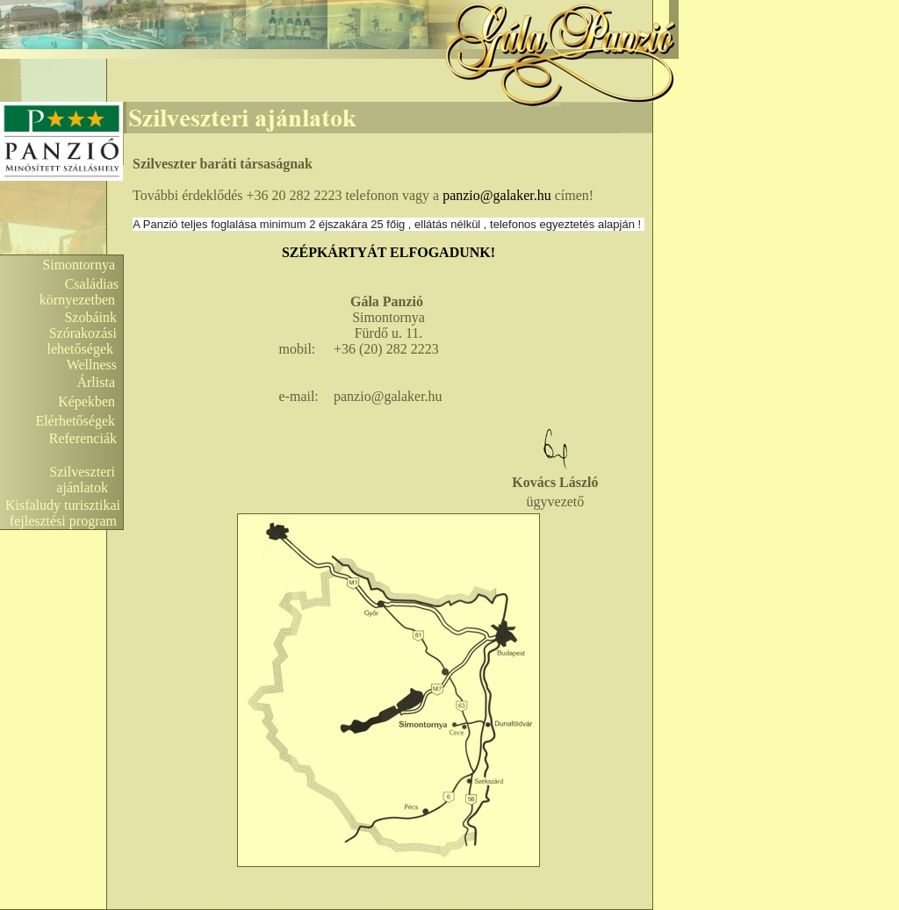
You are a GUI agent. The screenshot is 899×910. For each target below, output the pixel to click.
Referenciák (83, 438)
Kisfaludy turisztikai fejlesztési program (64, 513)
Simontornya (78, 264)
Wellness (92, 364)
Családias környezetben (81, 291)
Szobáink (90, 317)
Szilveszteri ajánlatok (85, 479)
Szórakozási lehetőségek (85, 341)
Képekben (86, 401)
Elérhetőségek (75, 420)
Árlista (95, 382)
